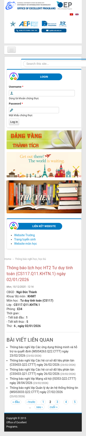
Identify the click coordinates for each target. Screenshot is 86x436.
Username (16, 86)
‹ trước (31, 402)
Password (16, 103)
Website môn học (25, 243)
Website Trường (24, 235)
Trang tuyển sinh (25, 239)
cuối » (53, 407)
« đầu (16, 402)
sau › (39, 407)
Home (7, 259)
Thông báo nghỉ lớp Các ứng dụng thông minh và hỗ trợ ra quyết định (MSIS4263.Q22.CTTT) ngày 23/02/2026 (43, 351)
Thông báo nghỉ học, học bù (30, 259)
